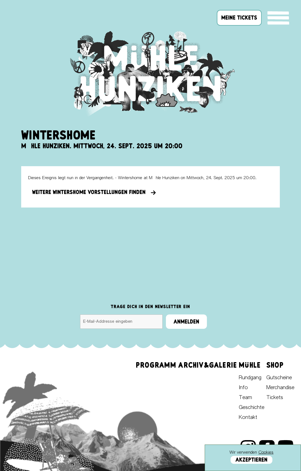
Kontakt (248, 417)
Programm (156, 365)
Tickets (274, 397)
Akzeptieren (251, 460)
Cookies (265, 452)
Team (245, 397)
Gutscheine (279, 377)
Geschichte (251, 407)
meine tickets (239, 18)
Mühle (250, 365)
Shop (275, 365)
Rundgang (250, 377)
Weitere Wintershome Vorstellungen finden (94, 192)
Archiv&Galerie (207, 365)
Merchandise (280, 387)
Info (243, 387)
